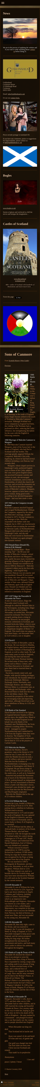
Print (4, 1082)
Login (37, 1082)
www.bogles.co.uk (9, 208)
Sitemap (10, 1082)
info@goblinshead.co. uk (13, 142)
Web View (35, 1085)
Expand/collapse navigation (20, 3)
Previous (8, 366)
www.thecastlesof (20, 279)
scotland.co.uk (20, 281)
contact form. (15, 98)
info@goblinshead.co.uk (16, 94)
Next (6, 1074)
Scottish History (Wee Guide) (19, 361)
